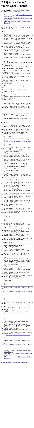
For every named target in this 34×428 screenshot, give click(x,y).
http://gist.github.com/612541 (16, 39)
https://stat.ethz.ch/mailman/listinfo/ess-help (17, 344)
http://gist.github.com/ (14, 210)
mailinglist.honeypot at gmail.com (18, 165)
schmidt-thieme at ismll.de (15, 174)
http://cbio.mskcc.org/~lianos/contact (14, 369)
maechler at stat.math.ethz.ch (20, 10)
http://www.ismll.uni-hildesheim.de (18, 397)
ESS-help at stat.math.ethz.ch (16, 339)
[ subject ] (30, 21)
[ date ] (19, 21)
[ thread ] (24, 21)
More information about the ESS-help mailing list (15, 426)
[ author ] (7, 23)
